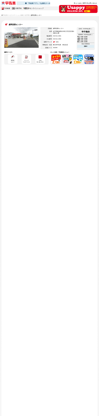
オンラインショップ (37, 8)
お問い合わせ (92, 3)
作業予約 (18, 8)
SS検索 (7, 8)
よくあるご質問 (81, 3)
